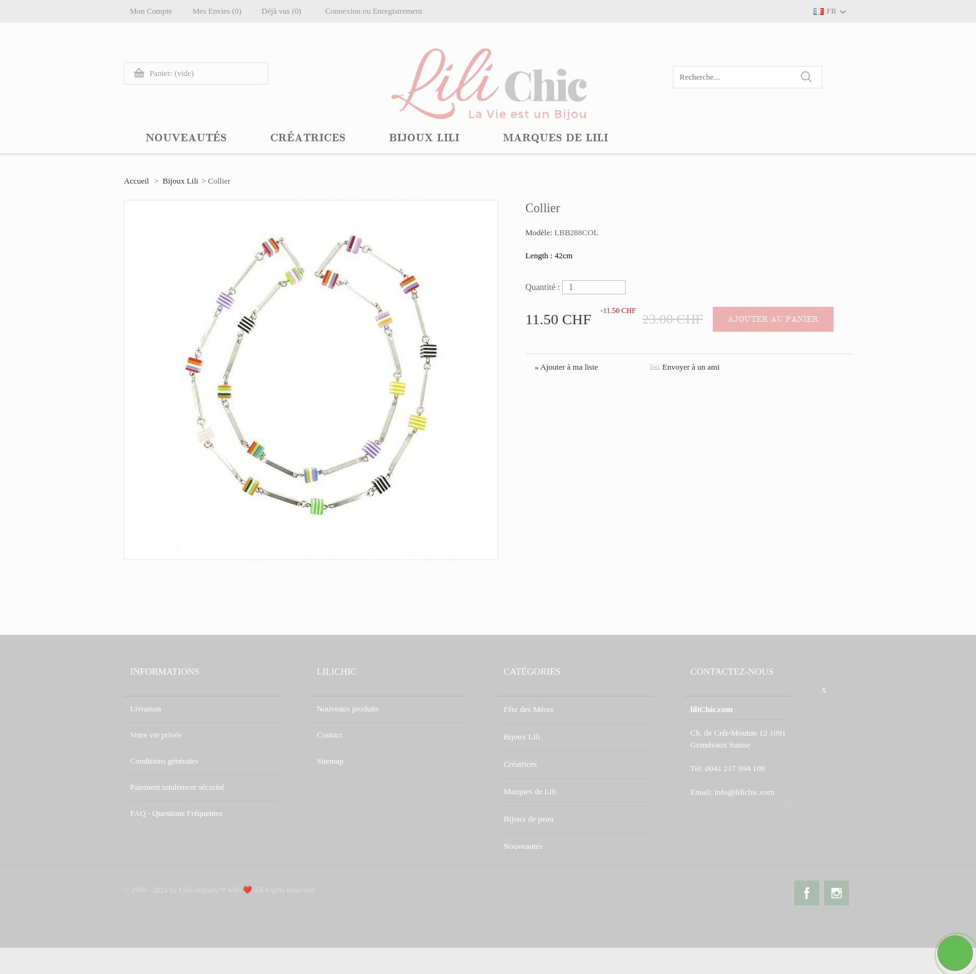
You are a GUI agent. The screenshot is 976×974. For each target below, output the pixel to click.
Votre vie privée (156, 734)
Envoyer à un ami (691, 367)
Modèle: (540, 232)
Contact (329, 734)
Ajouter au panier (773, 319)
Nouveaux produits (347, 708)
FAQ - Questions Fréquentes (176, 813)
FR (832, 11)
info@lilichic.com (743, 789)
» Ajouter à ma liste (566, 367)
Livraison (145, 708)
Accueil (136, 180)
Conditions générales (164, 761)
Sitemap (330, 761)
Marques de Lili (529, 787)
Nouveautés (523, 839)
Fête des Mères (528, 708)
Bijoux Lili (180, 180)
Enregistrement (403, 11)
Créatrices (520, 761)
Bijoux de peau (528, 813)
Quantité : (542, 287)
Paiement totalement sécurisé (177, 787)
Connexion (349, 11)
